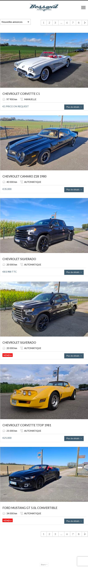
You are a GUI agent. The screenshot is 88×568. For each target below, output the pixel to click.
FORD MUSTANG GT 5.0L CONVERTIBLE (29, 508)
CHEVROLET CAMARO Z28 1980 (24, 176)
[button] (15, 22)
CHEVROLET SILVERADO (19, 259)
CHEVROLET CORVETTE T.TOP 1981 (26, 425)
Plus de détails (74, 107)
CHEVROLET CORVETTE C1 (21, 93)
